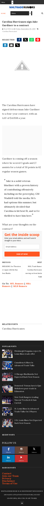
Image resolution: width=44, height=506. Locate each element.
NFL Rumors (16, 283)
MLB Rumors (20, 286)
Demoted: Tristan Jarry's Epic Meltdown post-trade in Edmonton (27, 388)
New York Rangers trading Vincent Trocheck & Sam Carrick (26, 400)
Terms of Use (9, 483)
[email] (22, 246)
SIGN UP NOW (22, 254)
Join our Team (10, 475)
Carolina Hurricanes (9, 31)
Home (3, 13)
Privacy (6, 478)
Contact (6, 473)
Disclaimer (8, 480)
